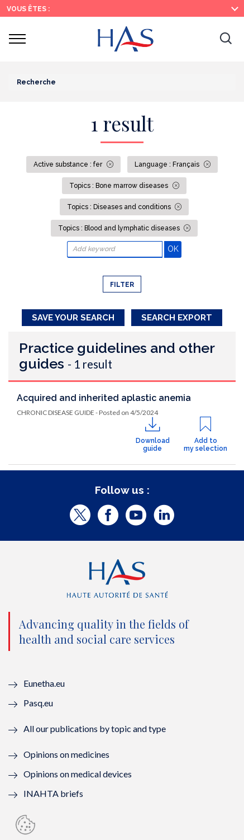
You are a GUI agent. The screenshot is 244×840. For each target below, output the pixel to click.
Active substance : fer (69, 164)
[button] (225, 39)
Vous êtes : (28, 9)
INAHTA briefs (53, 793)
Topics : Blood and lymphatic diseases (119, 228)
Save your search (73, 318)
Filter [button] (122, 285)
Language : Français (168, 164)
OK (174, 248)
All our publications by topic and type (94, 728)
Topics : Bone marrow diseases (119, 186)
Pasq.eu (38, 702)
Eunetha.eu (44, 683)
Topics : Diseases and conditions (120, 207)
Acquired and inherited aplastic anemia (104, 398)
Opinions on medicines (66, 754)
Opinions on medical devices (77, 773)
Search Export (176, 318)
